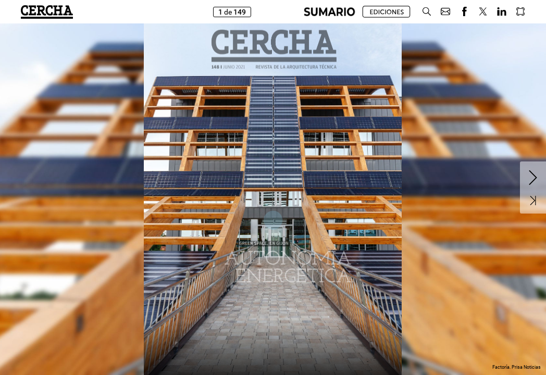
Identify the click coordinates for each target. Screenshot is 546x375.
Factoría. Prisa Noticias (516, 367)
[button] (426, 11)
